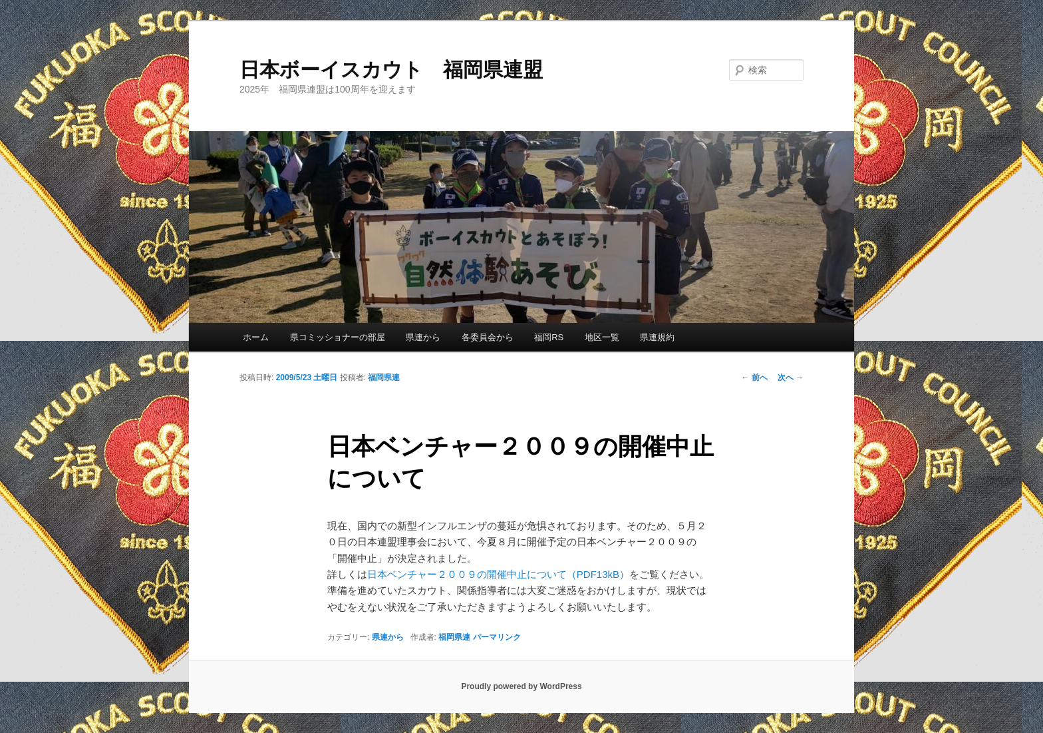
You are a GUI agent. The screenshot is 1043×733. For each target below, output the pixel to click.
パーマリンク (497, 637)
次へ (791, 377)
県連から (423, 337)
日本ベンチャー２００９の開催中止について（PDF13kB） (498, 574)
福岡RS (548, 337)
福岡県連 (384, 377)
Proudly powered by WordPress (521, 686)
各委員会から (488, 337)
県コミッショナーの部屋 (337, 337)
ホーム (256, 337)
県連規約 (657, 337)
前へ (754, 377)
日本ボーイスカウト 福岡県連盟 (391, 70)
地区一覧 (602, 337)
